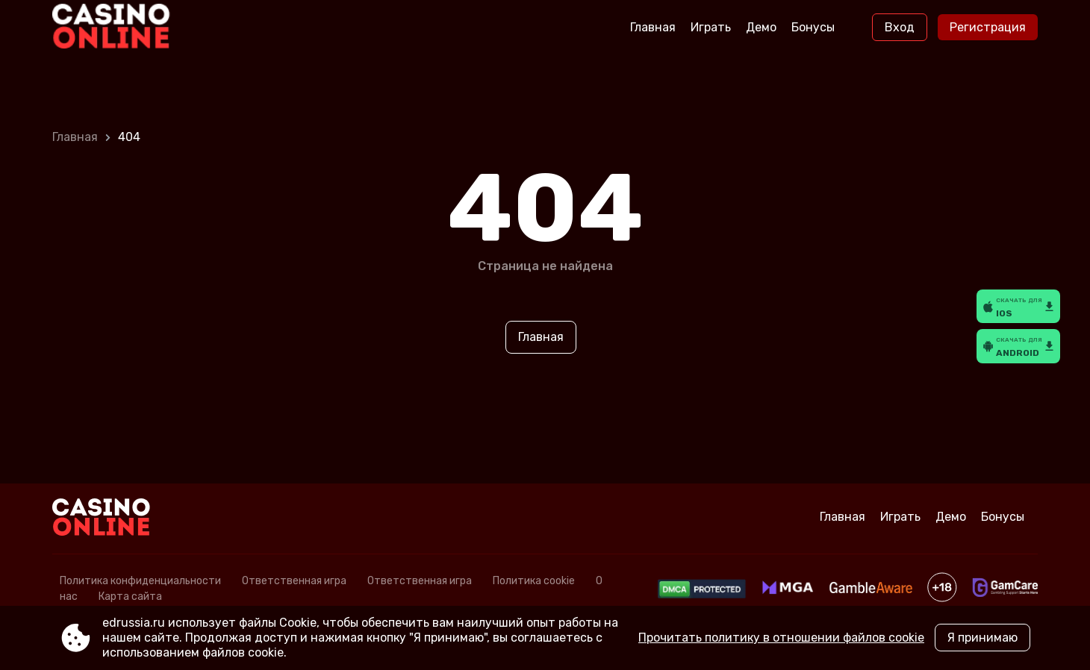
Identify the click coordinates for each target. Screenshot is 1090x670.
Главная (653, 27)
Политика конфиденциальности (140, 580)
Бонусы (813, 27)
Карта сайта (130, 596)
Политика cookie (534, 580)
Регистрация (988, 27)
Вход (900, 27)
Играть (711, 27)
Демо (761, 27)
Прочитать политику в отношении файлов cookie (781, 637)
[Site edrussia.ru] (114, 27)
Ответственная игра (294, 580)
